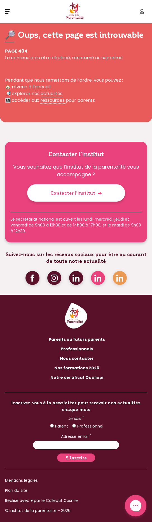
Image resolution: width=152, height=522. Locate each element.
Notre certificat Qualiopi (76, 377)
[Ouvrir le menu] (7, 11)
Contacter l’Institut (72, 192)
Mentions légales (21, 480)
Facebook (32, 278)
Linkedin (76, 278)
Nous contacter (77, 358)
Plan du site (16, 490)
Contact (135, 505)
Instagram (54, 278)
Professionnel (87, 426)
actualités (51, 93)
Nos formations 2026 (76, 368)
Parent (59, 426)
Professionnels (77, 349)
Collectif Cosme (62, 500)
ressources (53, 100)
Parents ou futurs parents (77, 339)
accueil (42, 87)
